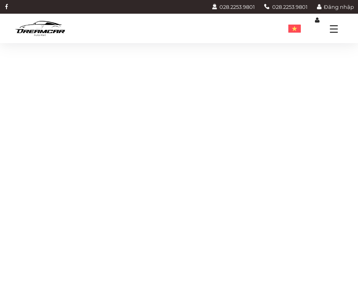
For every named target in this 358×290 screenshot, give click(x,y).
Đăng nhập (335, 7)
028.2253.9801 (233, 7)
